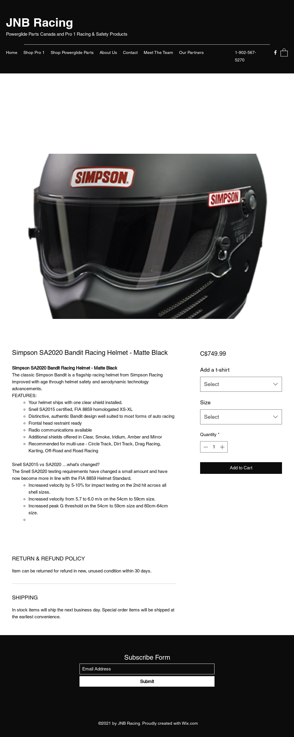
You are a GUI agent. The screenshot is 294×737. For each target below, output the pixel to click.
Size (205, 402)
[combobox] (241, 384)
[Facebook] (275, 52)
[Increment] (223, 447)
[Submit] (147, 681)
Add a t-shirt (215, 370)
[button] (284, 52)
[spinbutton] (214, 447)
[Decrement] (205, 447)
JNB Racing (39, 22)
